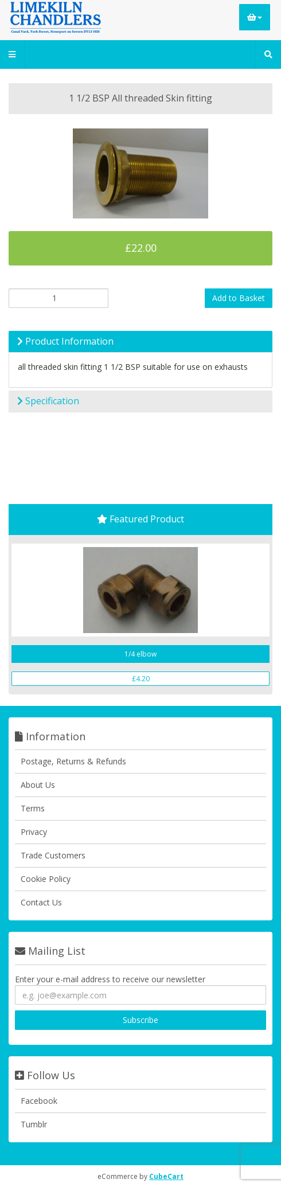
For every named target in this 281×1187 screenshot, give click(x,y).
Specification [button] (48, 401)
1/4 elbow (140, 654)
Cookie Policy (46, 878)
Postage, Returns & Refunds (73, 761)
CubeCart (166, 1176)
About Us (38, 784)
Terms (33, 808)
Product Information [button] (65, 341)
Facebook (39, 1100)
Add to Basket (238, 297)
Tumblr (34, 1124)
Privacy (34, 831)
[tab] (140, 342)
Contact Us (41, 902)
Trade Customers (53, 855)
